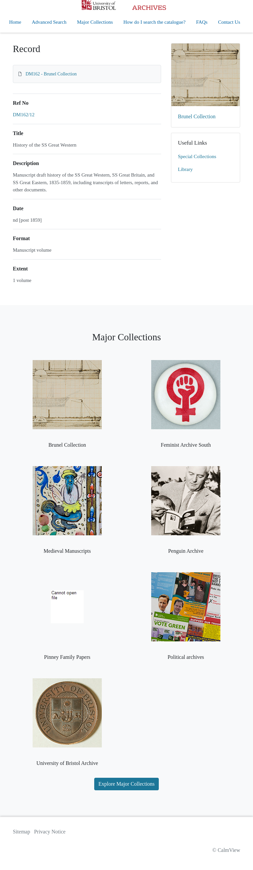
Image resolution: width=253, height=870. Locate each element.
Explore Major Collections (126, 784)
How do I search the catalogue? (155, 22)
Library (185, 169)
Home (15, 22)
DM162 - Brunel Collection (51, 73)
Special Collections (197, 156)
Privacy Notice (50, 831)
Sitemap (21, 831)
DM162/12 (24, 114)
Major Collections (95, 22)
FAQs (202, 22)
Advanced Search (49, 22)
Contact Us (229, 22)
